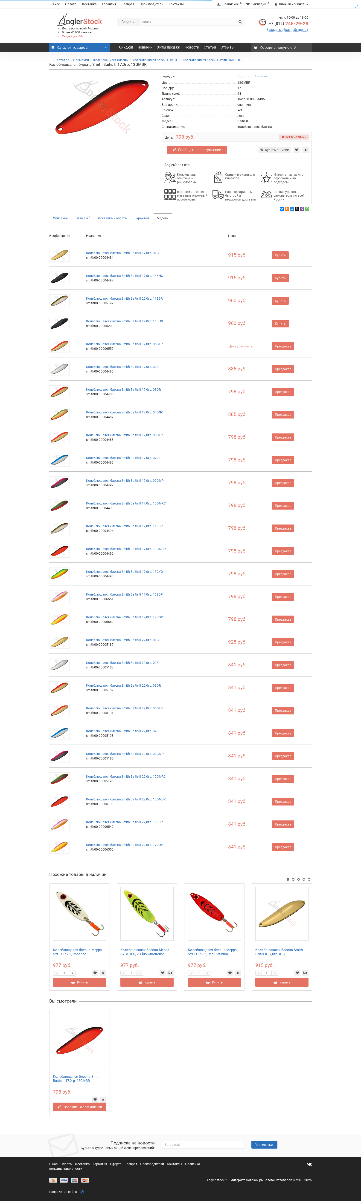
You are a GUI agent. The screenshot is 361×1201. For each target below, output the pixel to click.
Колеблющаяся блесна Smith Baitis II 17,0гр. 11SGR (124, 526)
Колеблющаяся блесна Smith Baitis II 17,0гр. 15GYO (124, 571)
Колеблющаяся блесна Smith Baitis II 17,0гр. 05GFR (124, 435)
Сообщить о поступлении (196, 150)
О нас (56, 4)
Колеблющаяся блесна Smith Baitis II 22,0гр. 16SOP (124, 822)
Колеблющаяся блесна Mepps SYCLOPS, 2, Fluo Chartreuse (144, 952)
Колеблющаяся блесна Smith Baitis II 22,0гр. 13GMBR (126, 799)
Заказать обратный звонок (287, 30)
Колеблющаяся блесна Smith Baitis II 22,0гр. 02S (122, 663)
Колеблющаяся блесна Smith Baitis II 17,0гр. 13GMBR (126, 549)
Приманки (78, 60)
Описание (60, 218)
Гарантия (109, 4)
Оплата (70, 4)
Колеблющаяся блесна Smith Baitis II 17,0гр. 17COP (124, 617)
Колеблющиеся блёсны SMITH (153, 60)
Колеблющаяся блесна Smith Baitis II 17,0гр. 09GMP (125, 480)
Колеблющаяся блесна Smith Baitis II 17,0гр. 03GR (123, 389)
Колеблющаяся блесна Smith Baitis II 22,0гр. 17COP (124, 845)
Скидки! (126, 47)
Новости (192, 47)
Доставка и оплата (112, 218)
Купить (280, 255)
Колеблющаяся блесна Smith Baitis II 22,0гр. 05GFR (124, 708)
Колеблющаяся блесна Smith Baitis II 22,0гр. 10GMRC (126, 776)
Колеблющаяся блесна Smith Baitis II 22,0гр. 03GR (123, 685)
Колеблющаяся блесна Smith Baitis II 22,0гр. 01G (122, 640)
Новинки (144, 47)
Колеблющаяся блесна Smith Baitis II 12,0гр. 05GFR (124, 344)
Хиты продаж (168, 47)
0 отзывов (261, 76)
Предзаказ (283, 346)
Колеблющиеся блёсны (108, 60)
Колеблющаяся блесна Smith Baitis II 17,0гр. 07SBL (124, 458)
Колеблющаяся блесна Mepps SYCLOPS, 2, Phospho (77, 952)
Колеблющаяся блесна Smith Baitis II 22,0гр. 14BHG (124, 321)
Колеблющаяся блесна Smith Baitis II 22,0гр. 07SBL (124, 731)
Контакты (176, 4)
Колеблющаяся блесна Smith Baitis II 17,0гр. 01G (122, 253)
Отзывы (227, 47)
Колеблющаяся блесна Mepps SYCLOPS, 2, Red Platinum (212, 952)
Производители (151, 4)
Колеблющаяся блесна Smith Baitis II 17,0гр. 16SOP (124, 594)
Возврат (128, 4)
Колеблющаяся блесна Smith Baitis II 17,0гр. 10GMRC (126, 503)
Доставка (89, 4)
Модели (163, 218)
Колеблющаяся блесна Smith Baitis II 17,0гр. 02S (122, 367)
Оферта (116, 1164)
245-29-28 (288, 23)
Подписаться (264, 1145)
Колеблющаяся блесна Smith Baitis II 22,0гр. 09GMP (125, 754)
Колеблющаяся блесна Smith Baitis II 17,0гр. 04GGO (124, 412)
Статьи (210, 47)
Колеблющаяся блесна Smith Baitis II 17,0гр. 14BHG (124, 276)
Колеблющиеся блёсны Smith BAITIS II (208, 60)
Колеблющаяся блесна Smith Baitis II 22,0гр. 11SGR (124, 298)
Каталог (60, 60)
